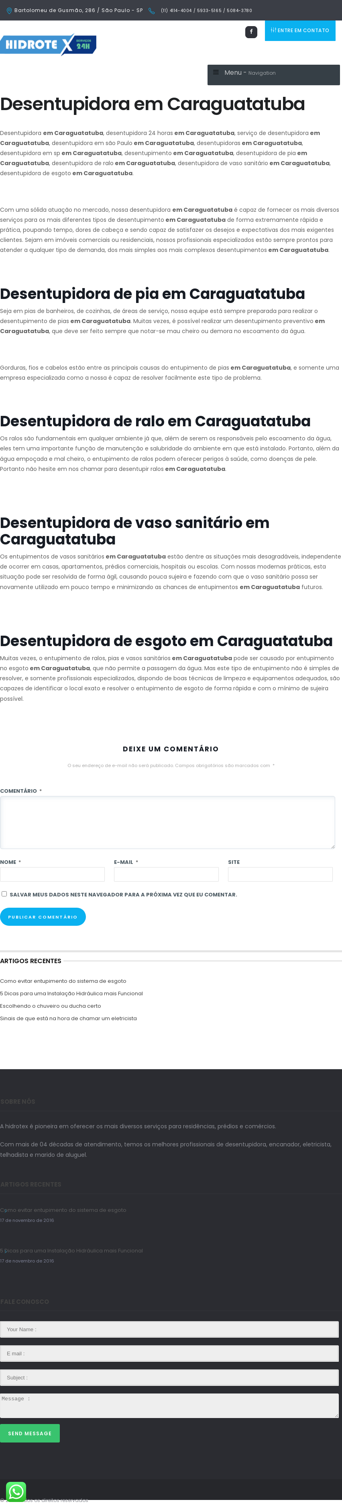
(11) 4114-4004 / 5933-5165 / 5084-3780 (205, 11)
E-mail (126, 862)
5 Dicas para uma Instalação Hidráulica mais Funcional (71, 993)
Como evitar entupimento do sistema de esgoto (63, 981)
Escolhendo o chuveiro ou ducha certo (50, 1006)
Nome (10, 862)
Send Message (30, 1433)
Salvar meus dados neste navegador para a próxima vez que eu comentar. (123, 894)
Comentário (21, 791)
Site (234, 862)
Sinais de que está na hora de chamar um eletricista (68, 1018)
